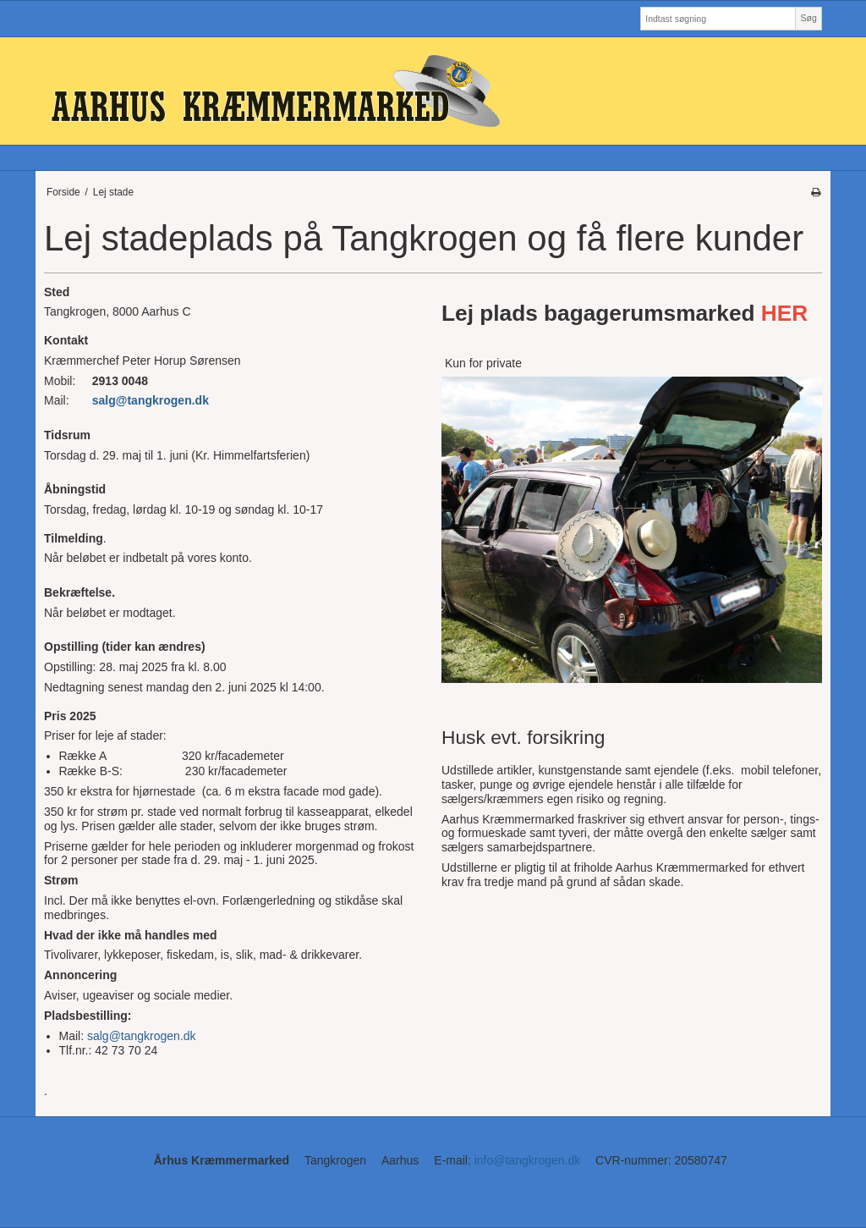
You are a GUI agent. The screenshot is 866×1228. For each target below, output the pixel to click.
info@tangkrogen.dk (527, 1160)
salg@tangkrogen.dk (152, 400)
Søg (808, 18)
